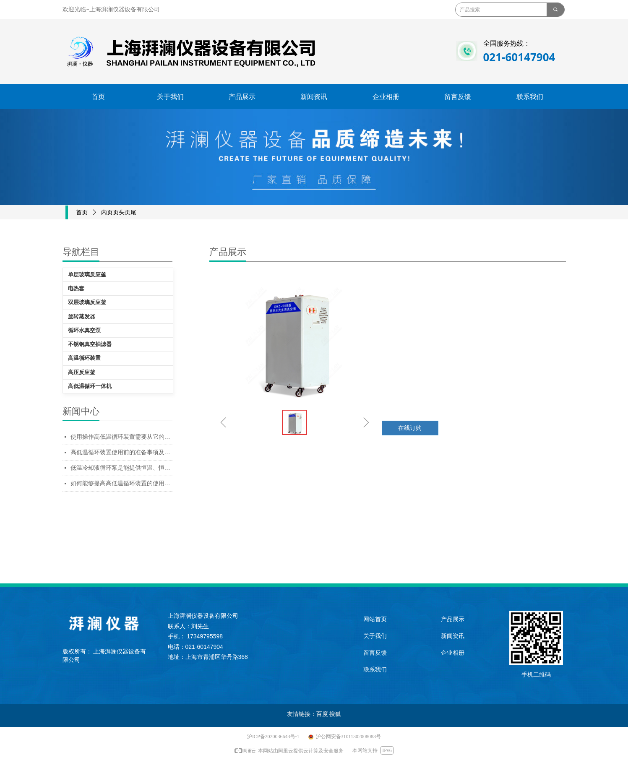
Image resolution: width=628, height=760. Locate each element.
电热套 (76, 288)
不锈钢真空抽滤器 (90, 344)
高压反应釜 (81, 372)
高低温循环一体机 (90, 386)
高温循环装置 (84, 358)
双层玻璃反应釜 (87, 302)
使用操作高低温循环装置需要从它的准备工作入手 (121, 437)
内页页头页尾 (118, 212)
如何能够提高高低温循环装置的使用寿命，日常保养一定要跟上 (121, 483)
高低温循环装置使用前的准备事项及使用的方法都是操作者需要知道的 (121, 452)
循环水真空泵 (84, 330)
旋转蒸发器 (81, 316)
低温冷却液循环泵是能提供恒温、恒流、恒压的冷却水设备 (121, 468)
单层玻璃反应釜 (87, 274)
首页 (82, 212)
